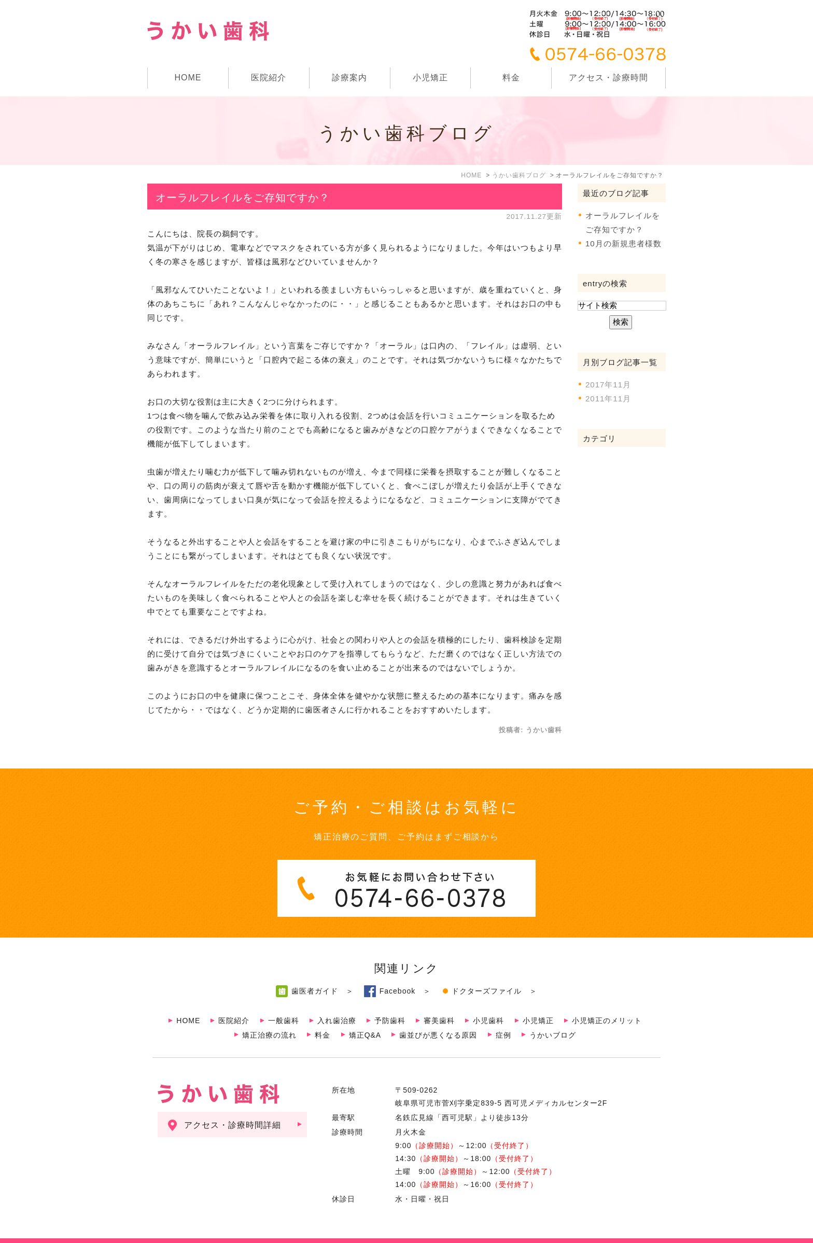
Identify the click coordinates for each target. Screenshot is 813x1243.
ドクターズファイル (487, 970)
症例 (503, 1014)
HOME (187, 77)
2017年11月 (608, 384)
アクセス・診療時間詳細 (232, 1104)
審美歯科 (439, 1000)
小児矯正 (430, 77)
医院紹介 (233, 1000)
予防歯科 (389, 1000)
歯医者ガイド (314, 970)
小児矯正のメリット (607, 1000)
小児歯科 (488, 1000)
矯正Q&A (365, 1014)
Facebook (397, 970)
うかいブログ (552, 1014)
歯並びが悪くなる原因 (438, 1014)
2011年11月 (608, 398)
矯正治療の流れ (269, 1014)
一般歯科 (283, 1000)
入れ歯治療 (336, 1000)
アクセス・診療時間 (608, 77)
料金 (511, 77)
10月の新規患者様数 (623, 243)
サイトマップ (178, 1230)
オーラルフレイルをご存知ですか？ (243, 197)
